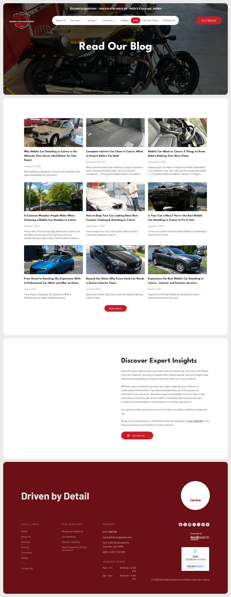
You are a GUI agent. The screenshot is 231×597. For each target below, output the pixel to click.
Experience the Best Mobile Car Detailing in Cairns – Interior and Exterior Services (176, 280)
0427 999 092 (195, 420)
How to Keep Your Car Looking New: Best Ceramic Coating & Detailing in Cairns (112, 217)
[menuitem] (61, 21)
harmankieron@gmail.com (117, 537)
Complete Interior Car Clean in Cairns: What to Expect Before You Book (114, 153)
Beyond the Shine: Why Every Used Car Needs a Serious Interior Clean (115, 280)
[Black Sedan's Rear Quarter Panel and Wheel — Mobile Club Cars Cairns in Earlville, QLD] (65, 394)
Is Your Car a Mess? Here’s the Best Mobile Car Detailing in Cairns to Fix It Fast (175, 217)
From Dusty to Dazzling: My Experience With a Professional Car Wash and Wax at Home (52, 280)
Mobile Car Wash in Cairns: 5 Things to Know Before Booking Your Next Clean (176, 153)
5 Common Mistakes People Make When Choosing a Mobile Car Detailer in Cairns (50, 217)
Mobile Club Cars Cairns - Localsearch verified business (195, 559)
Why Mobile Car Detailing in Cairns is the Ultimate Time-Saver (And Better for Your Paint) (50, 156)
